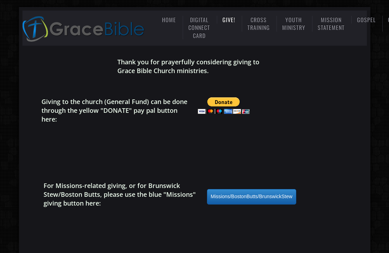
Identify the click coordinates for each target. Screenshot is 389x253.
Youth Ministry (293, 24)
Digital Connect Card (199, 27)
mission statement (331, 24)
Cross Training (258, 24)
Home (169, 20)
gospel (366, 20)
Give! (228, 20)
